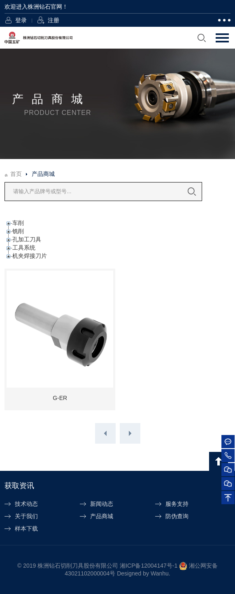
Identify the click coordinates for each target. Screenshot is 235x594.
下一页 (130, 433)
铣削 (18, 231)
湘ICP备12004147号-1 (148, 565)
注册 (53, 20)
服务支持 (176, 503)
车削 (18, 223)
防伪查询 (176, 516)
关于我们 (26, 516)
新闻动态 (101, 503)
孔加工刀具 (26, 239)
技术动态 (26, 503)
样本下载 (26, 528)
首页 (16, 174)
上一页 (105, 433)
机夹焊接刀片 (29, 256)
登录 (21, 20)
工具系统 (23, 247)
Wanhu (160, 573)
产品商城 (101, 516)
